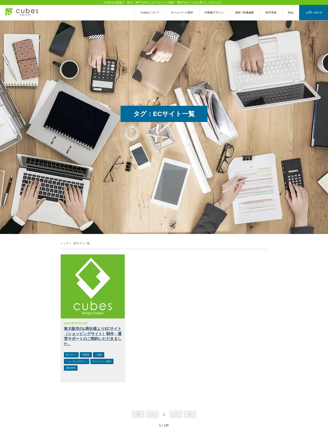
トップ (64, 243)
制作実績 (271, 12)
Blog (290, 12)
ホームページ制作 (182, 12)
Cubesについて (150, 12)
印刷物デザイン (214, 12)
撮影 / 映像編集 (244, 12)
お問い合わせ (314, 12)
